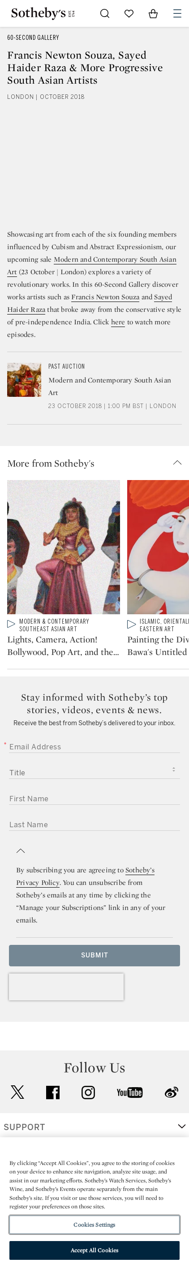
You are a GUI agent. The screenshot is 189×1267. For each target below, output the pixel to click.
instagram (88, 1092)
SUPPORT (24, 1127)
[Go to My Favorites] (129, 13)
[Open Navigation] (177, 13)
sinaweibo (171, 1092)
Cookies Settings (94, 1225)
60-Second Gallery (33, 38)
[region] (94, 1202)
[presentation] (66, 987)
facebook (53, 1092)
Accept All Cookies (94, 1250)
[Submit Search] (104, 13)
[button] (98, 463)
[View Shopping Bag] (153, 13)
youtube (130, 1092)
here (118, 322)
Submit (94, 955)
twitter (17, 1092)
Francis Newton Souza (105, 297)
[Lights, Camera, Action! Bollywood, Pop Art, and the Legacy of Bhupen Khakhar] (63, 549)
